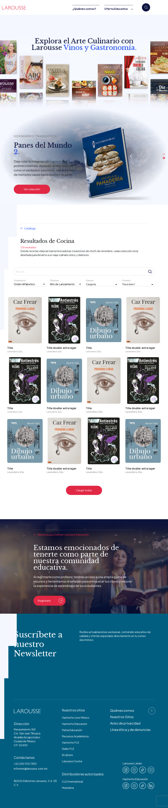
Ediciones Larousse (35, 781)
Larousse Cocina (72, 761)
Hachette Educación (74, 724)
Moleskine (68, 787)
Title (10, 347)
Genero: (90, 280)
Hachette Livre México (75, 717)
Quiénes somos (122, 710)
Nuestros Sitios (122, 717)
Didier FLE (68, 748)
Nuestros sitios (73, 710)
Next (164, 156)
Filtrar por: (55, 280)
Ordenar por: (20, 280)
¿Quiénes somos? (84, 8)
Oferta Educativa (116, 8)
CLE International (72, 781)
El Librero (67, 755)
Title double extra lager (62, 347)
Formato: (127, 280)
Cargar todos (84, 490)
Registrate (50, 600)
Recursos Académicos (75, 736)
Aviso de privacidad (125, 723)
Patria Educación (72, 730)
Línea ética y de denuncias (130, 729)
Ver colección (32, 189)
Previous (131, 156)
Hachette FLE (70, 742)
